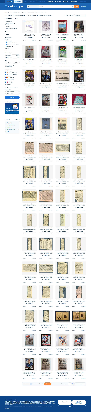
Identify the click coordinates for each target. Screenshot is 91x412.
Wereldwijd (8, 88)
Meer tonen (7, 408)
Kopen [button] (25, 1)
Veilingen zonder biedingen (12, 44)
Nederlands (82, 1)
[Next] (47, 383)
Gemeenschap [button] (38, 1)
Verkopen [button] (30, 1)
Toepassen (12, 96)
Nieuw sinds (8, 54)
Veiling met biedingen (11, 42)
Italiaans (7, 26)
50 (42, 383)
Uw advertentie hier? (12, 114)
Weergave (69, 15)
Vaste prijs (9, 40)
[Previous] (26, 383)
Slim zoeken (83, 6)
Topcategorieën (8, 21)
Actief (6, 38)
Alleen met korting (9, 64)
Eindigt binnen (8, 57)
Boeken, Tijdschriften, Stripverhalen (10, 23)
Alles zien (17, 18)
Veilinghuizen (9, 46)
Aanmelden (17, 1)
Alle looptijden (8, 52)
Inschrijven (9, 1)
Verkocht (7, 48)
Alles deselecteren (8, 84)
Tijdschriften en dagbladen (11, 28)
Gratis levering (8, 66)
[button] (72, 6)
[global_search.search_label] (56, 6)
